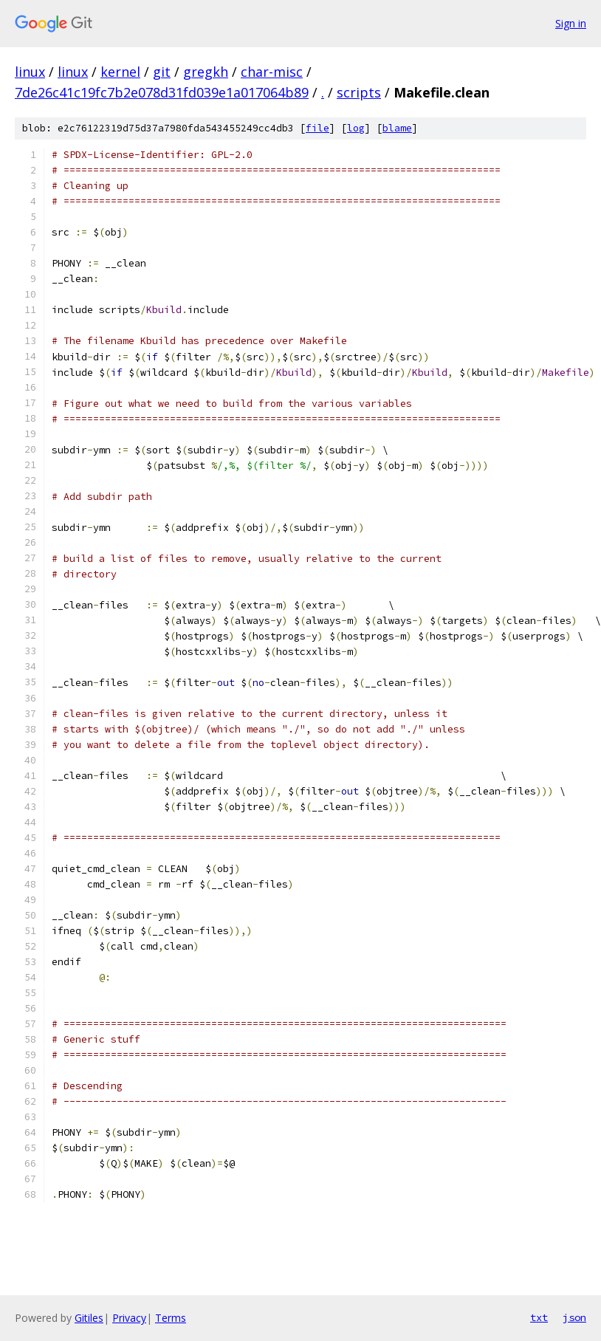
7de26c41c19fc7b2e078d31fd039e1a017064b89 (162, 92)
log (356, 128)
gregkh (205, 71)
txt (539, 1317)
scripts (359, 92)
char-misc (272, 71)
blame (397, 128)
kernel (120, 71)
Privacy (129, 1318)
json (574, 1317)
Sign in (570, 23)
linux (30, 71)
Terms (170, 1318)
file (317, 128)
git (162, 71)
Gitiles (89, 1318)
